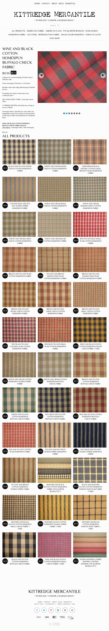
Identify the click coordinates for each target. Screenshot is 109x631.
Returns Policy (51, 604)
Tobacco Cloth (93, 35)
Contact (45, 3)
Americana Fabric (35, 31)
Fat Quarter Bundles (73, 31)
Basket (70, 3)
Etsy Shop (55, 38)
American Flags (54, 31)
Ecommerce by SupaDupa (56, 624)
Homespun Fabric (17, 35)
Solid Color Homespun (72, 35)
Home (37, 3)
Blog (61, 3)
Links (73, 604)
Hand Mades (91, 31)
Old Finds (32, 35)
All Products (18, 31)
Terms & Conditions (63, 604)
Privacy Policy (39, 604)
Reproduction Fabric (49, 35)
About (54, 3)
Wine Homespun (29, 127)
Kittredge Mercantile (54, 591)
